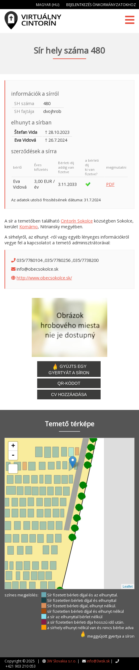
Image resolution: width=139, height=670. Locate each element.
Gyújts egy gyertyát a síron (69, 369)
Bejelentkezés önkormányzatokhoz (101, 4)
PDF (110, 184)
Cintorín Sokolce (77, 221)
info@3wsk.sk (98, 661)
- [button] (13, 455)
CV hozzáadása (69, 394)
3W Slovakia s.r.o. (61, 661)
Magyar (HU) (47, 4)
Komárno (28, 226)
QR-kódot (68, 383)
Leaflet (128, 586)
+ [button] (13, 446)
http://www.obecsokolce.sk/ (44, 278)
